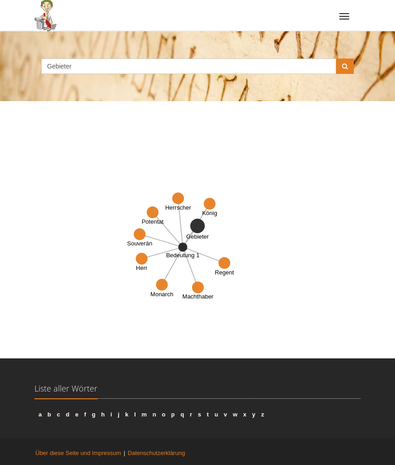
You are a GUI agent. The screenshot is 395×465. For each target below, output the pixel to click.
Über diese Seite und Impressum (78, 453)
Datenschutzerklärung (156, 453)
